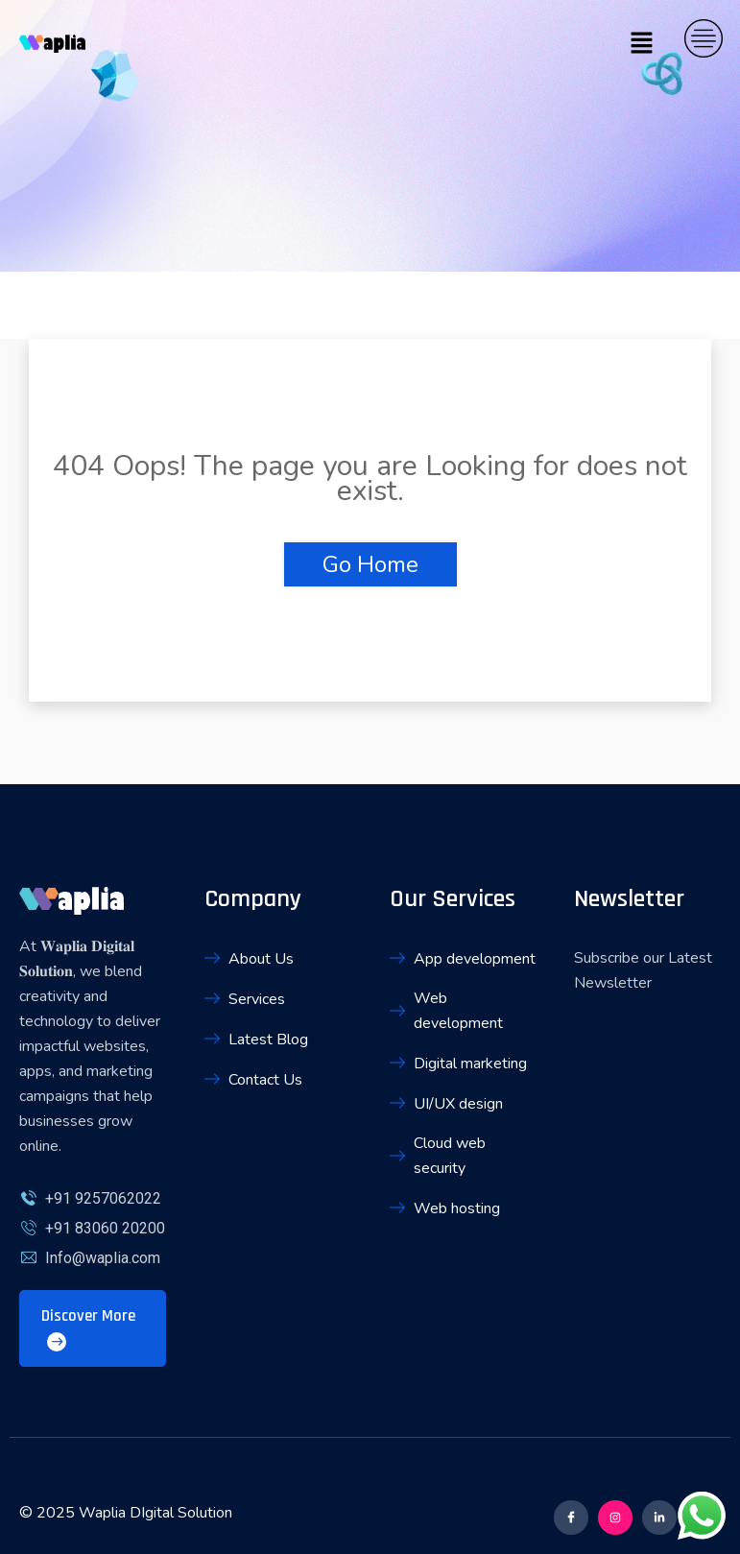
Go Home (370, 564)
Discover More (88, 1328)
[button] (642, 42)
